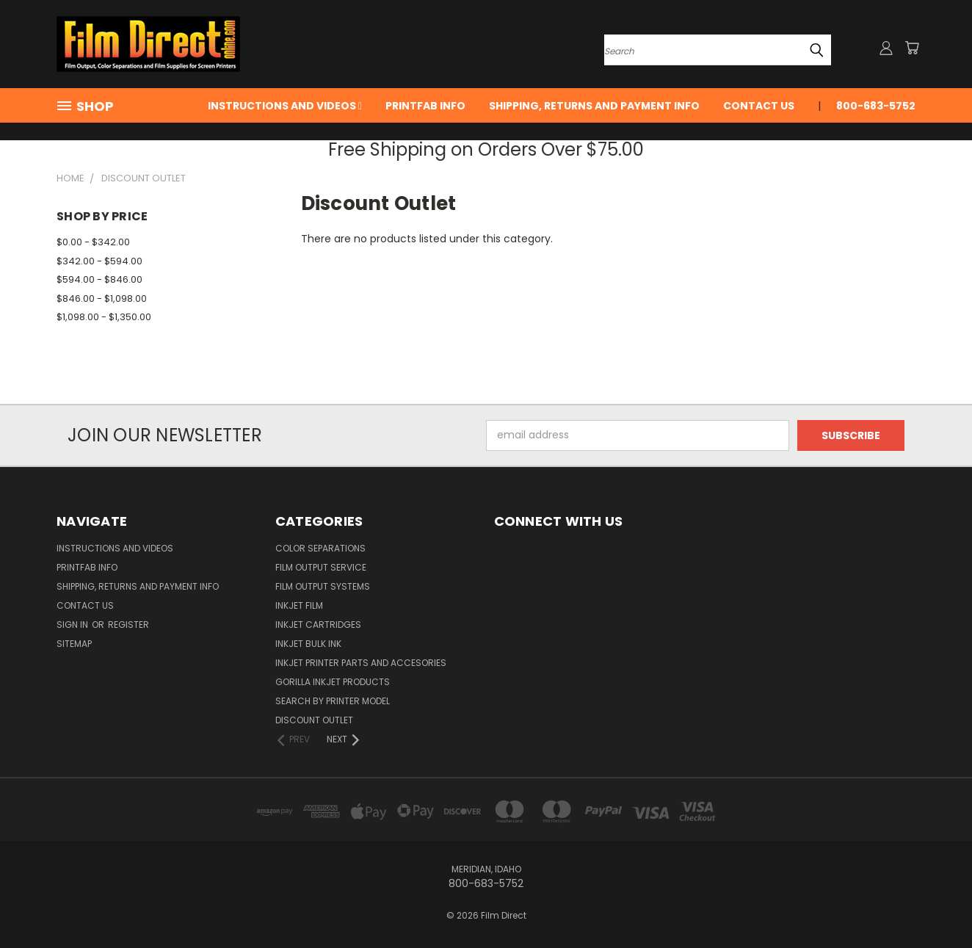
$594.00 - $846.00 (99, 279)
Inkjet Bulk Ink (308, 643)
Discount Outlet (314, 720)
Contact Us (758, 105)
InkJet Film (299, 605)
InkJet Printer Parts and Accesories (360, 662)
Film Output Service (320, 567)
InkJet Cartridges (318, 624)
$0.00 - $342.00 (93, 242)
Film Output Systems (322, 586)
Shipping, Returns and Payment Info (594, 105)
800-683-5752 (875, 105)
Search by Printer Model (332, 701)
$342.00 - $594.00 (99, 261)
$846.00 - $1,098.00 (102, 298)
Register (128, 624)
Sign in (73, 624)
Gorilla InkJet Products (332, 682)
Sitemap (74, 643)
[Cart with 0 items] (911, 47)
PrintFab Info (425, 105)
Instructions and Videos (285, 105)
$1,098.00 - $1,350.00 (104, 317)
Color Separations (320, 548)
